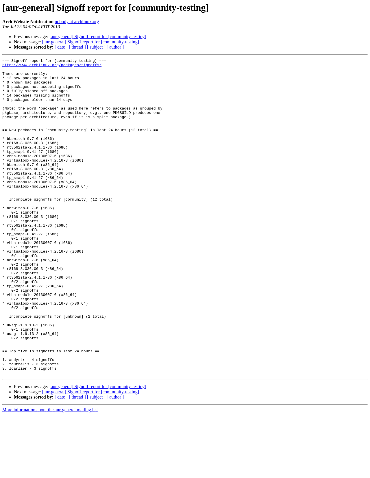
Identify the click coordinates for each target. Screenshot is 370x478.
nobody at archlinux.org (77, 21)
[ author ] (115, 47)
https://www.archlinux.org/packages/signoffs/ (51, 66)
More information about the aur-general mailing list (50, 472)
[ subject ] (96, 47)
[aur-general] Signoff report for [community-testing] (97, 36)
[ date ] (61, 47)
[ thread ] (77, 47)
